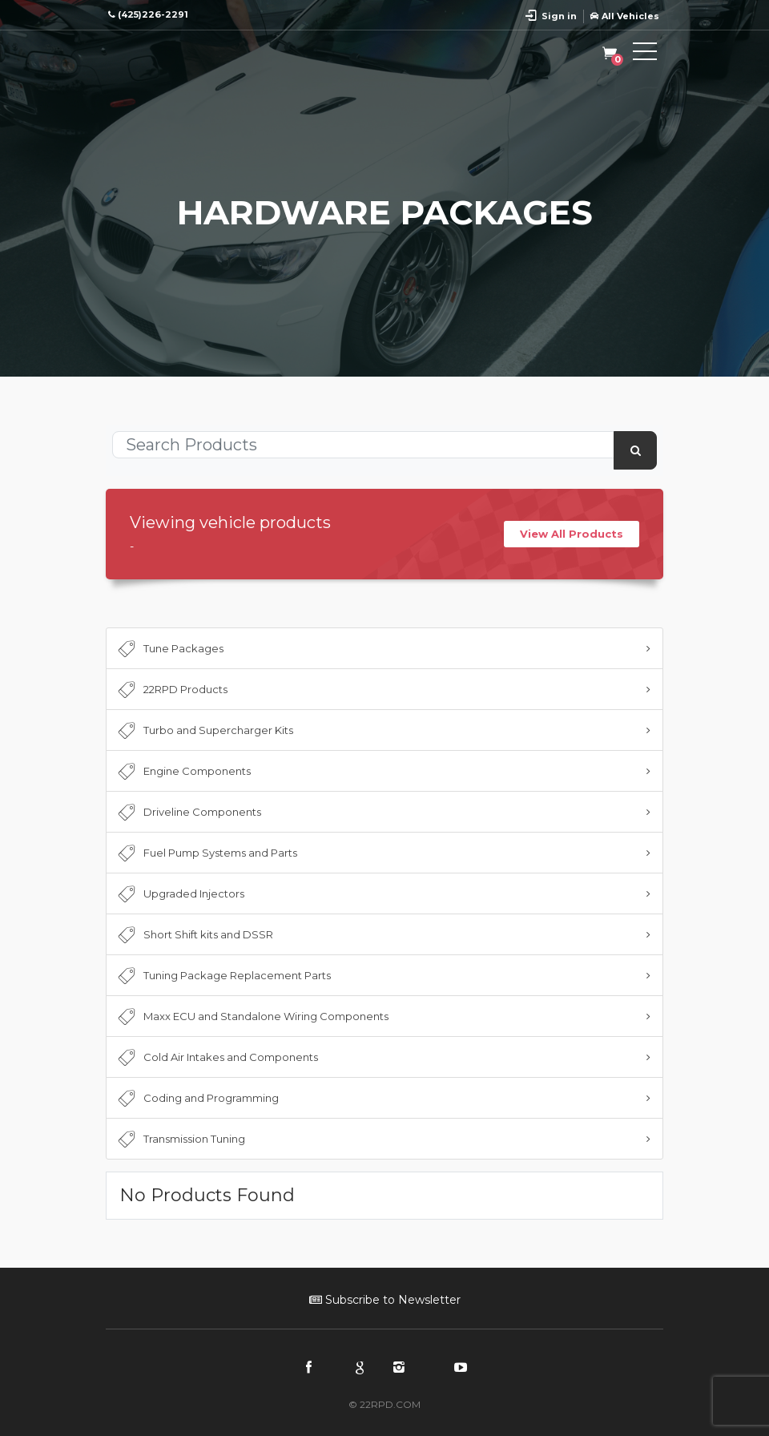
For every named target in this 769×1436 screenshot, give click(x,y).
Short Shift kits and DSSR (194, 935)
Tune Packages (169, 649)
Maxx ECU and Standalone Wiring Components (252, 1017)
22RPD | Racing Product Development (178, 54)
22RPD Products (171, 690)
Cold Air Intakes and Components (216, 1058)
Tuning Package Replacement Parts (223, 976)
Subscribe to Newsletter (385, 1300)
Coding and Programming (197, 1098)
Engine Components (183, 772)
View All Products (571, 533)
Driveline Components (188, 812)
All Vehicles (624, 16)
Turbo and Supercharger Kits (204, 731)
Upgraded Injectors (179, 894)
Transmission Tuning (180, 1139)
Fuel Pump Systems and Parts (206, 853)
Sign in (559, 16)
